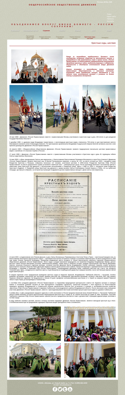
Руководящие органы (30, 30)
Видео (109, 30)
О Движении (15, 30)
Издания (78, 30)
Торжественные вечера (74, 37)
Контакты (110, 21)
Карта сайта (111, 16)
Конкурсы (105, 38)
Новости (62, 30)
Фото (93, 30)
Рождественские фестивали (45, 37)
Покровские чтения (60, 37)
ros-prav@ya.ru (65, 385)
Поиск (109, 14)
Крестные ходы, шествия (90, 37)
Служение (46, 30)
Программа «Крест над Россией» (30, 37)
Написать (110, 19)
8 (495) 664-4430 (81, 383)
